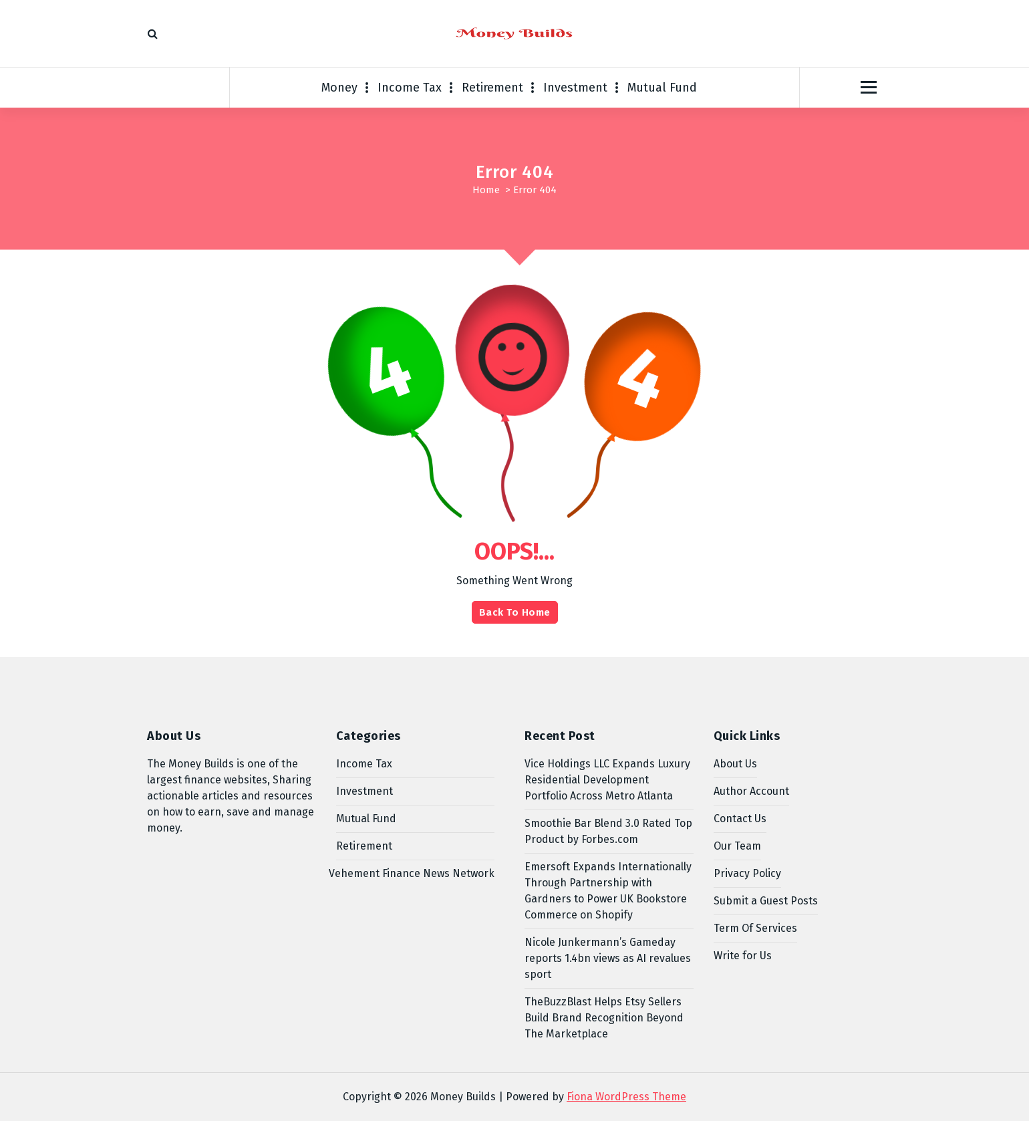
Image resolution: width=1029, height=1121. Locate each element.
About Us (735, 763)
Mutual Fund (662, 87)
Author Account (751, 791)
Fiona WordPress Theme (626, 1096)
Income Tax (410, 87)
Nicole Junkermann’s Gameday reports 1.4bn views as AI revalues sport (608, 958)
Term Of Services (755, 928)
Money (339, 87)
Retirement (492, 87)
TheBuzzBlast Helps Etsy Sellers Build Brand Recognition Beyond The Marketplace (604, 1017)
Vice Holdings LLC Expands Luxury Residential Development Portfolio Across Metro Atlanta (607, 779)
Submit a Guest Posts (766, 900)
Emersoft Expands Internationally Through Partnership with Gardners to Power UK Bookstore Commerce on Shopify (608, 890)
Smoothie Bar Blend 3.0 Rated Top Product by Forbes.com (608, 831)
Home (486, 190)
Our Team (737, 846)
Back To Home (515, 612)
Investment (575, 87)
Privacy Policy (747, 873)
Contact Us (740, 818)
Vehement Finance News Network (411, 873)
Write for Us (743, 955)
